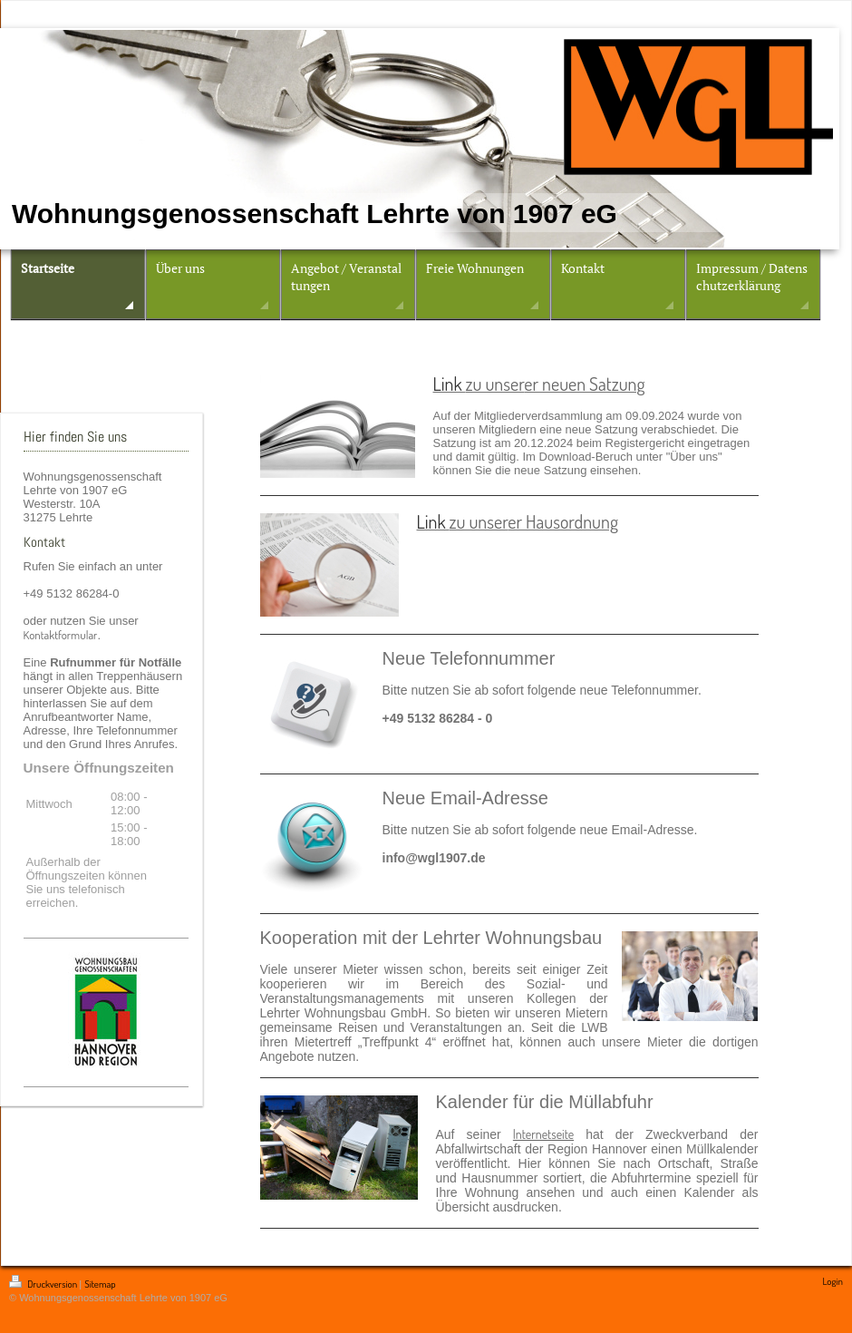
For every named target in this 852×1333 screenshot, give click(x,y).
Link (449, 383)
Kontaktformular (61, 635)
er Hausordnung (563, 521)
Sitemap (99, 1284)
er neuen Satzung (584, 383)
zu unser (495, 383)
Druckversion (44, 1284)
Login (832, 1281)
